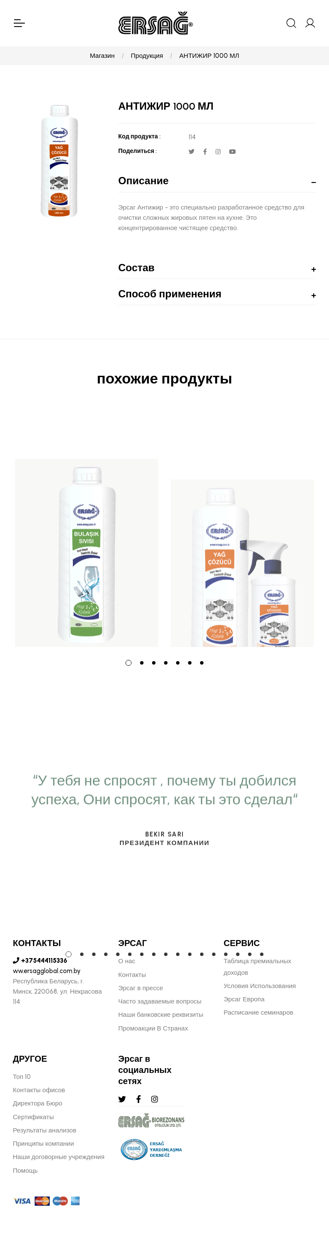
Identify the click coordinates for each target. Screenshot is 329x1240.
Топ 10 (22, 1077)
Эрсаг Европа (244, 999)
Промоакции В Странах (153, 1028)
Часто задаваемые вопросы (159, 1001)
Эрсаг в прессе (140, 988)
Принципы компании (43, 1143)
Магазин (102, 56)
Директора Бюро (37, 1103)
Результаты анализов (44, 1130)
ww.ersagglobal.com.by (47, 971)
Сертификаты (33, 1117)
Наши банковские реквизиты (160, 1014)
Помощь (25, 1170)
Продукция (147, 56)
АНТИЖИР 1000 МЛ (209, 56)
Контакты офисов (39, 1090)
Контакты (132, 975)
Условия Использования (260, 986)
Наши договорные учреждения (59, 1157)
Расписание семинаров (258, 1012)
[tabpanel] (86, 528)
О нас (126, 961)
